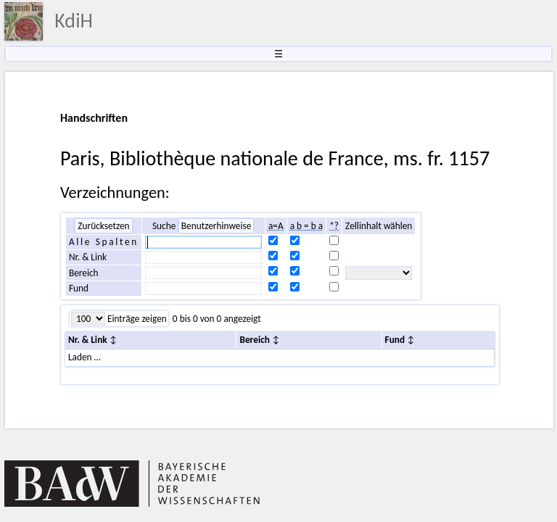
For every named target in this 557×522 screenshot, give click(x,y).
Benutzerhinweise (216, 226)
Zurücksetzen (103, 226)
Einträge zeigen (136, 318)
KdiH (73, 20)
